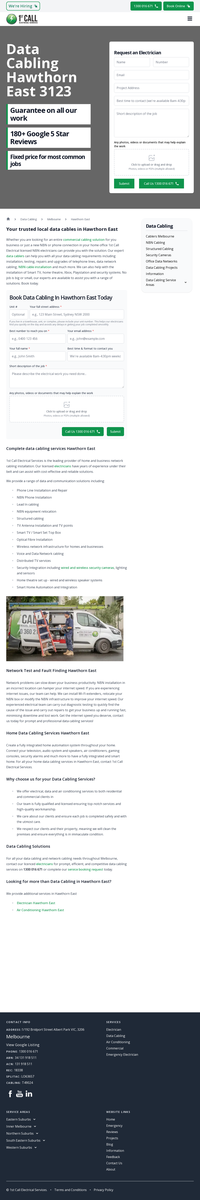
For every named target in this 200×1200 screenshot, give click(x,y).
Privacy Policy (103, 1190)
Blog (109, 1144)
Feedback (113, 1157)
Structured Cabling (159, 249)
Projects (112, 1138)
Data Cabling (115, 1036)
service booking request (85, 869)
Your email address (80, 331)
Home (110, 1119)
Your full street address (46, 307)
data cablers (15, 256)
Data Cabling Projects (162, 267)
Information (155, 274)
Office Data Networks (161, 261)
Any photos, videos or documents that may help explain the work (150, 144)
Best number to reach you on (29, 331)
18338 (18, 1070)
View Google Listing (22, 1044)
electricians (62, 466)
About (110, 1169)
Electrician (113, 1029)
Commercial (114, 1048)
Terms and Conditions (70, 1190)
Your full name (19, 348)
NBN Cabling (155, 242)
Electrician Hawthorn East (36, 903)
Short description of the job (28, 366)
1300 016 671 (146, 6)
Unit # (13, 307)
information (115, 1150)
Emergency (114, 1125)
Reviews (112, 1132)
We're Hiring (23, 6)
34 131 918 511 (26, 1057)
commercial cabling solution (84, 239)
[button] (151, 162)
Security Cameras (158, 255)
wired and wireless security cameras (87, 568)
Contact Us (114, 1163)
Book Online (178, 6)
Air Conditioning (118, 1042)
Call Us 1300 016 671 (161, 183)
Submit (124, 183)
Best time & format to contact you (90, 348)
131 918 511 (23, 1064)
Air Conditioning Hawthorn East (40, 910)
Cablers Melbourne (160, 236)
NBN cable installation (35, 267)
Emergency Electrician (122, 1054)
